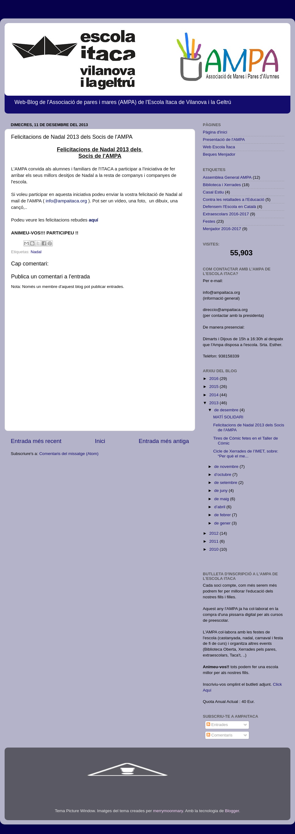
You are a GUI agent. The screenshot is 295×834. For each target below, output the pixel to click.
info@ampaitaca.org (66, 200)
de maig (222, 499)
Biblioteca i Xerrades (222, 184)
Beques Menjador (219, 154)
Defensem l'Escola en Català (229, 206)
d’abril (220, 507)
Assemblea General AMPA (227, 177)
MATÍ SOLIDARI (228, 417)
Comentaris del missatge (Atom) (69, 453)
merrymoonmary (168, 810)
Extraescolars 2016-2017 (226, 214)
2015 (214, 386)
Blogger (232, 810)
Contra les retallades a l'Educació (233, 199)
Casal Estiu (213, 192)
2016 (214, 378)
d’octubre (223, 474)
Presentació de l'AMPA (224, 139)
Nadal (36, 251)
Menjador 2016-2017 (222, 228)
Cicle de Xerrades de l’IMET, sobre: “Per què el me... (245, 453)
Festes (209, 221)
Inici (100, 441)
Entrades (217, 724)
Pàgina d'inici (215, 132)
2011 (214, 541)
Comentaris (219, 735)
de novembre (227, 466)
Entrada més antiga (164, 441)
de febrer (223, 515)
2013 (214, 403)
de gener (223, 523)
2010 (214, 549)
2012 (214, 533)
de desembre (227, 410)
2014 (214, 395)
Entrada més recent (36, 441)
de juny (221, 490)
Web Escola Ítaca (219, 147)
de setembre (226, 482)
